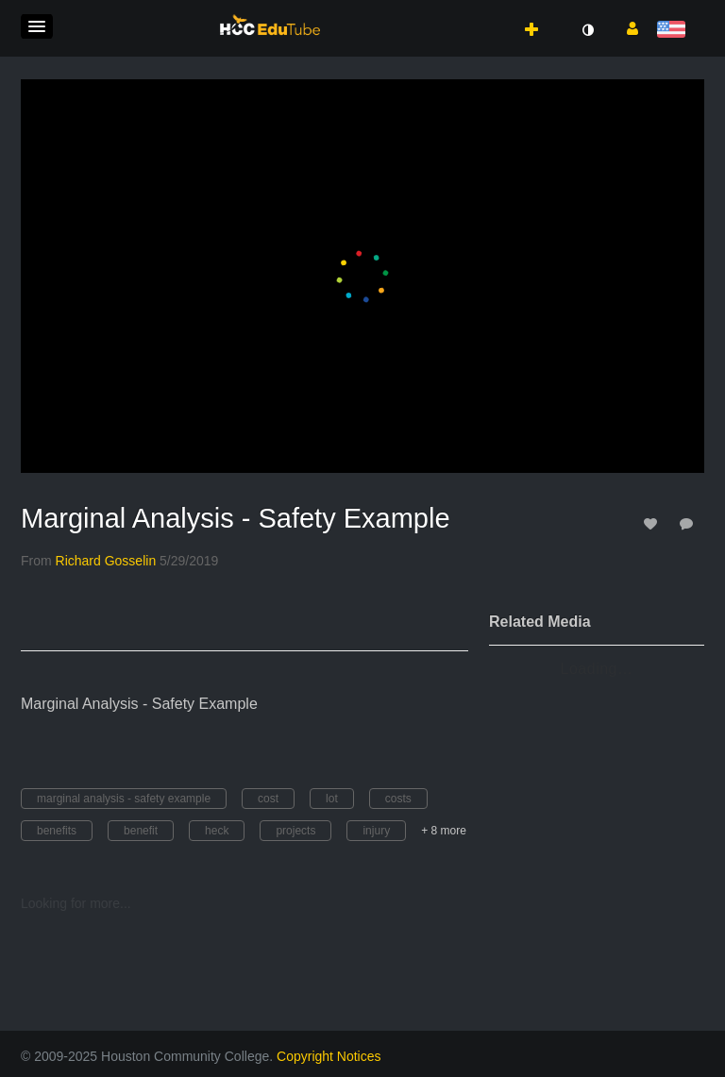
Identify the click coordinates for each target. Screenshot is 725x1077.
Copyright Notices (329, 1056)
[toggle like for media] (653, 523)
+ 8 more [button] (443, 830)
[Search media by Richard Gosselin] (106, 560)
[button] (37, 26)
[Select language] (674, 30)
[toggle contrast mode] (587, 30)
